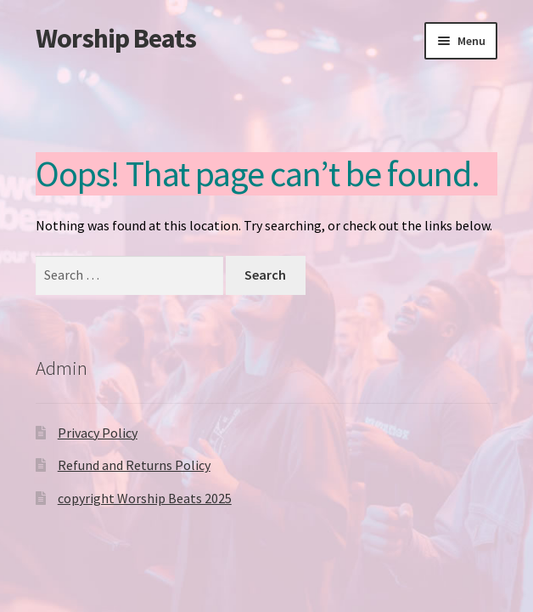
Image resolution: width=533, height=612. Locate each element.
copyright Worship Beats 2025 (145, 498)
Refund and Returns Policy (134, 464)
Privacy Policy (97, 432)
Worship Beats (116, 38)
